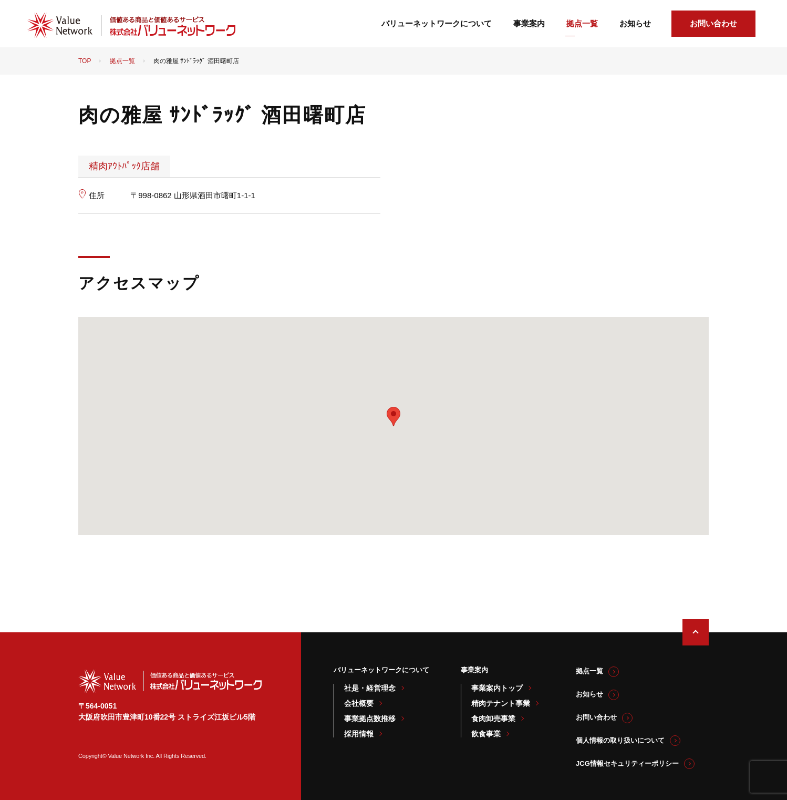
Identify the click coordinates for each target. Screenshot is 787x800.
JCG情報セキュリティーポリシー (627, 763)
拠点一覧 (582, 23)
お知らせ (635, 23)
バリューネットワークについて (436, 23)
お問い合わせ (713, 23)
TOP (84, 61)
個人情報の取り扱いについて (620, 740)
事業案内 (529, 23)
